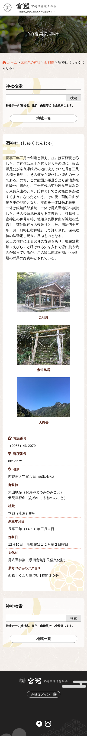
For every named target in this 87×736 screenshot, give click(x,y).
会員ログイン (44, 694)
